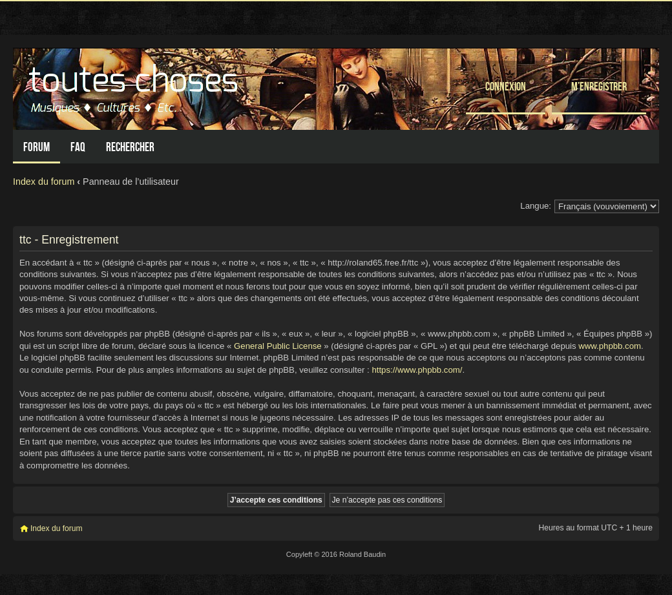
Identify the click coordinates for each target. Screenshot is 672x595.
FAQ (77, 147)
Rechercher (130, 147)
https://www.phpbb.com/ (417, 370)
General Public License (278, 346)
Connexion (505, 86)
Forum (36, 147)
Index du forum (43, 181)
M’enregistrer (599, 86)
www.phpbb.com (609, 346)
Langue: (535, 206)
